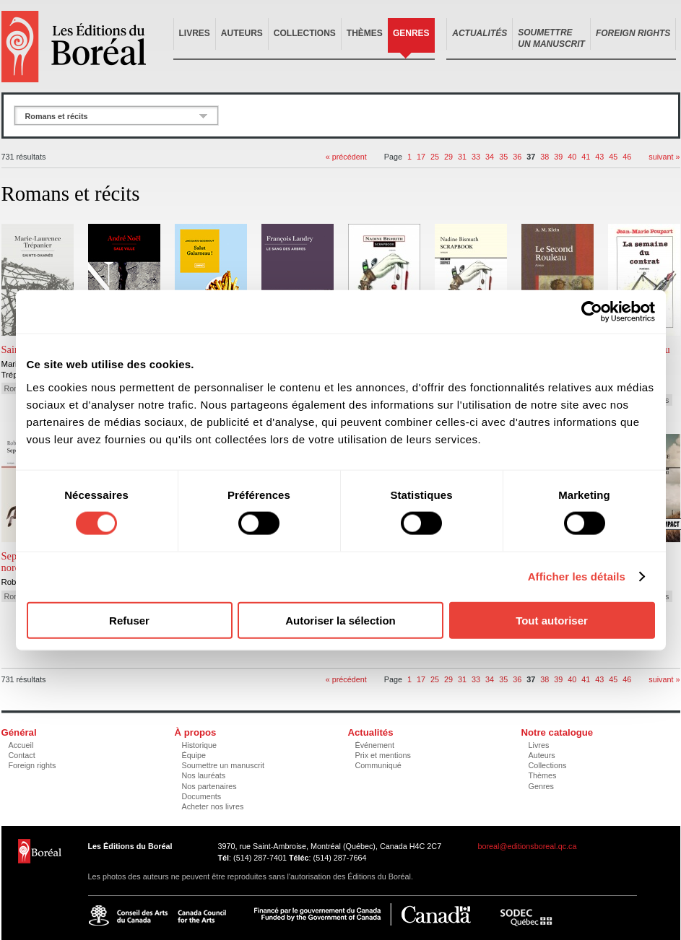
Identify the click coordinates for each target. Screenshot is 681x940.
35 (503, 156)
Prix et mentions (383, 755)
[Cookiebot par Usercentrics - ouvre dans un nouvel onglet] (592, 312)
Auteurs (242, 33)
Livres (194, 33)
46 (627, 156)
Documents (202, 796)
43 (599, 156)
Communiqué (378, 765)
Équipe (194, 755)
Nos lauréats (204, 775)
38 (544, 156)
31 (462, 156)
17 (421, 156)
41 (585, 156)
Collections (305, 33)
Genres (411, 33)
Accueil (21, 745)
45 (613, 156)
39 (558, 156)
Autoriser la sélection (340, 620)
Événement (375, 745)
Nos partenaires (209, 786)
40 (572, 156)
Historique (199, 745)
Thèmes (365, 33)
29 (448, 156)
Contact (22, 755)
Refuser (129, 620)
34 (489, 156)
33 (476, 156)
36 (517, 156)
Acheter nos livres (213, 806)
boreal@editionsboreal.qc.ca (527, 846)
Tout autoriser (552, 620)
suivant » (664, 156)
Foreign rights (32, 765)
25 (434, 156)
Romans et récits (56, 116)
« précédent (346, 156)
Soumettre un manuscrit (223, 765)
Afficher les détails (576, 576)
